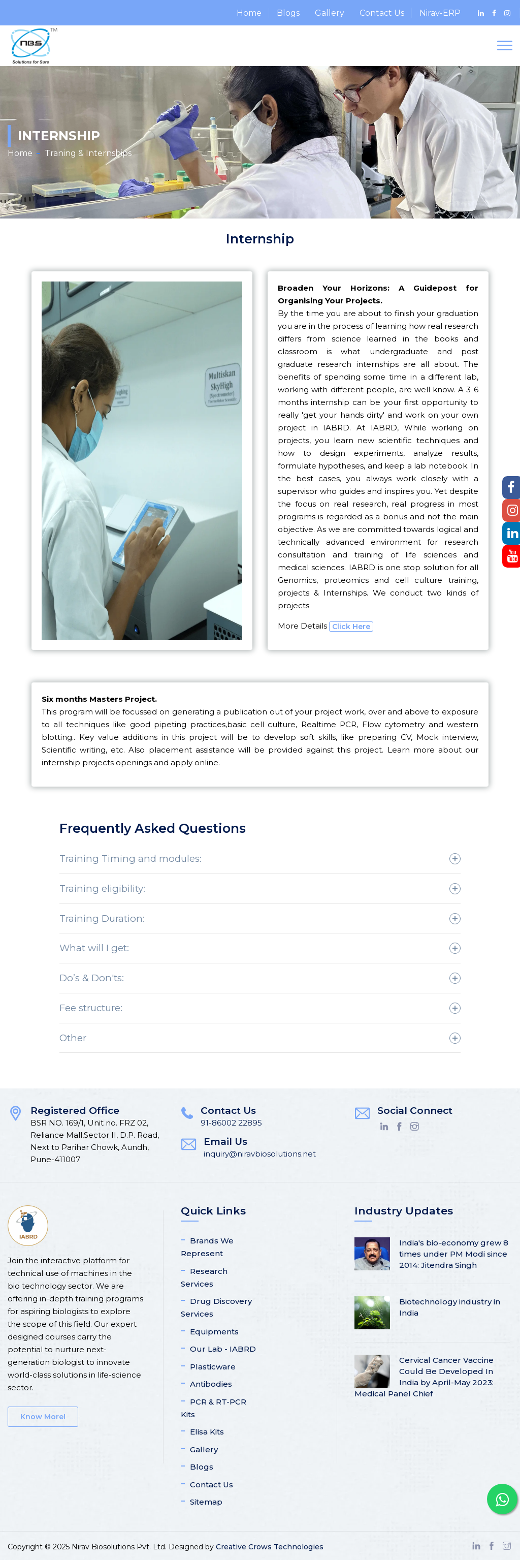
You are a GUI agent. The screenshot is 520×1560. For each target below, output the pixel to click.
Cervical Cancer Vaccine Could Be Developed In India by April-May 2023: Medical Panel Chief (424, 1376)
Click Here (351, 626)
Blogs (288, 13)
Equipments (214, 1331)
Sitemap (206, 1502)
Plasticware (213, 1366)
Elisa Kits (207, 1432)
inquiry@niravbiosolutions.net (260, 1154)
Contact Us (382, 13)
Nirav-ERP (440, 13)
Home (249, 13)
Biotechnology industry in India (449, 1307)
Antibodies (211, 1384)
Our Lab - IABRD (223, 1349)
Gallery (329, 13)
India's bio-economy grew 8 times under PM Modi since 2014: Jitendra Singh (453, 1254)
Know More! (43, 1416)
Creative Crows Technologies (269, 1546)
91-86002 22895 (231, 1123)
